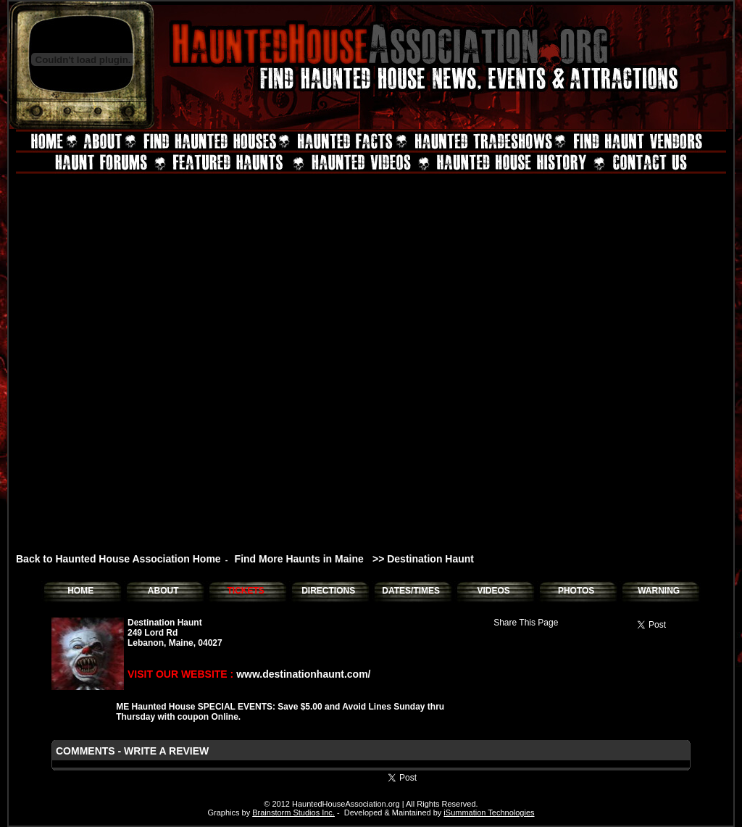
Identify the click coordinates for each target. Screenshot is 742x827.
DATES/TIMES (411, 591)
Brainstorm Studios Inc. (293, 812)
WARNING (659, 591)
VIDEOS (493, 591)
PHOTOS (576, 591)
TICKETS (245, 591)
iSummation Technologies (488, 812)
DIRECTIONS (328, 591)
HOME (80, 591)
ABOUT (163, 591)
